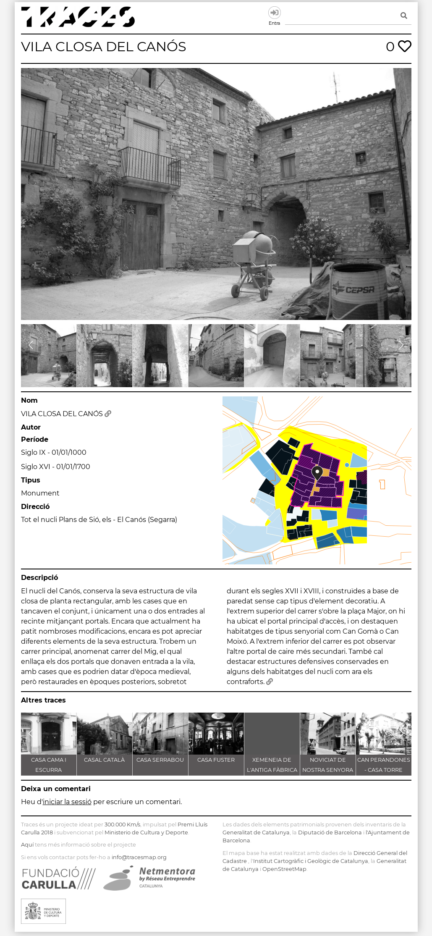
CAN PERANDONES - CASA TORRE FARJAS (383, 770)
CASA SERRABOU (160, 760)
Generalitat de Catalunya (256, 832)
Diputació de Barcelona (330, 832)
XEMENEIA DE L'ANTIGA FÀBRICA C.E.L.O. (272, 770)
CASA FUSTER (216, 760)
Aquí (27, 845)
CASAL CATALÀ (104, 760)
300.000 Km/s (122, 824)
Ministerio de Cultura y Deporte (146, 832)
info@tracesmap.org (139, 857)
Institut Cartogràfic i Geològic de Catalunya (310, 861)
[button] (31, 345)
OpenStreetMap (284, 869)
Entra (274, 12)
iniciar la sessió (67, 802)
